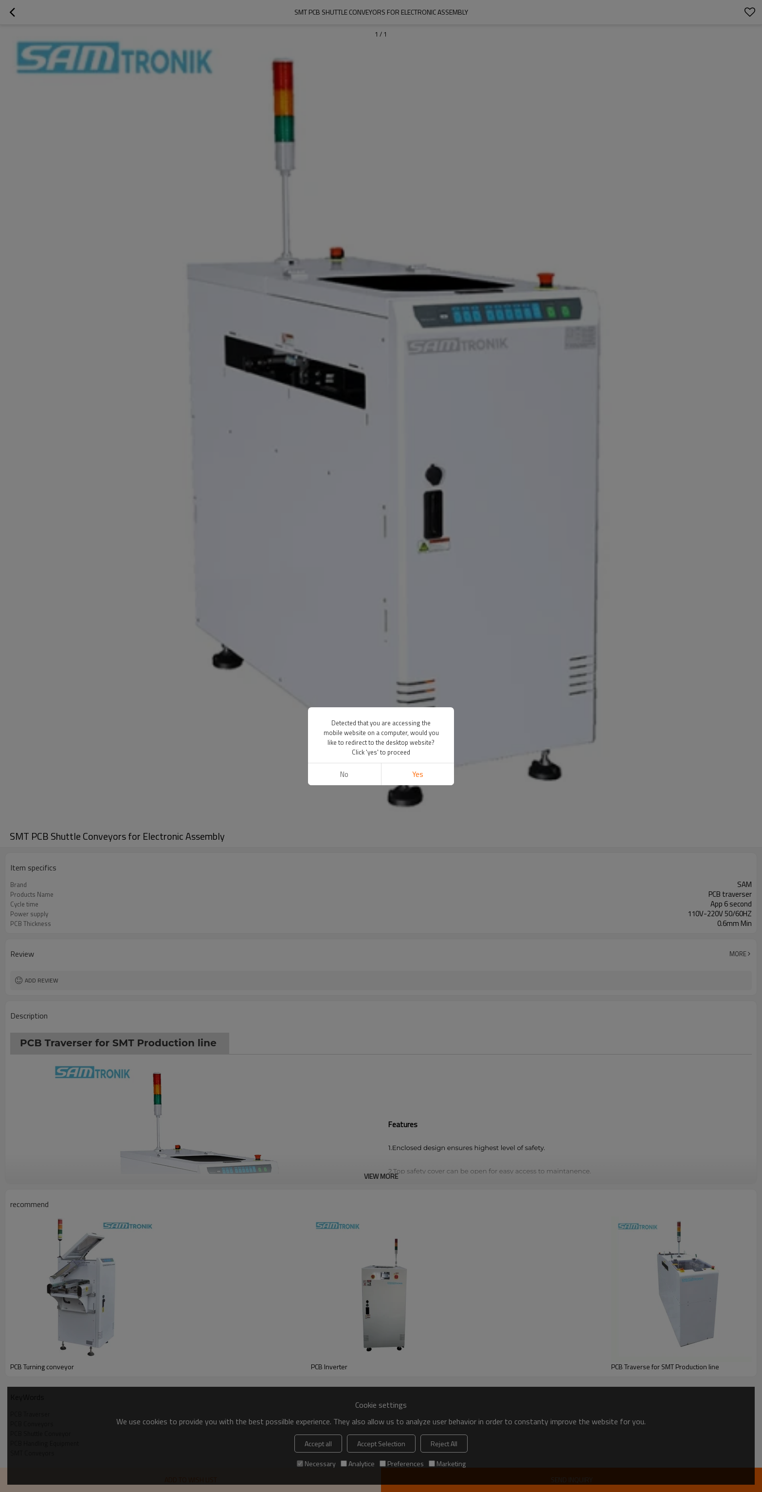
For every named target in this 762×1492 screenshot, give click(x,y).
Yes (417, 774)
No (344, 774)
